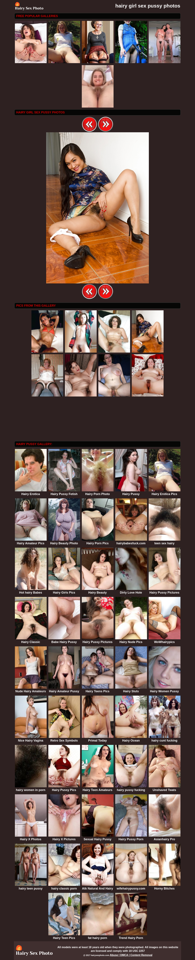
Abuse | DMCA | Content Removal (131, 955)
